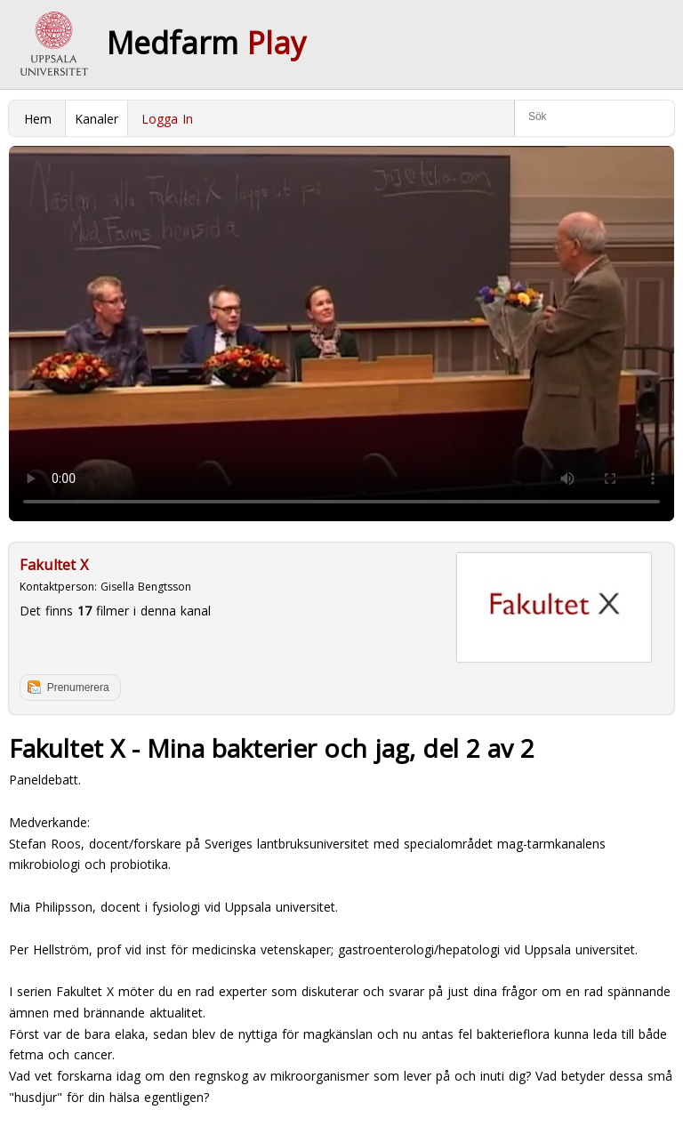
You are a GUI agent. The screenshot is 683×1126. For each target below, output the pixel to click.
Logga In (167, 118)
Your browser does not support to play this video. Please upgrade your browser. (341, 333)
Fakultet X (54, 565)
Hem (38, 118)
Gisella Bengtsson (145, 586)
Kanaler (96, 118)
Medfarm (206, 42)
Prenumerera (78, 687)
